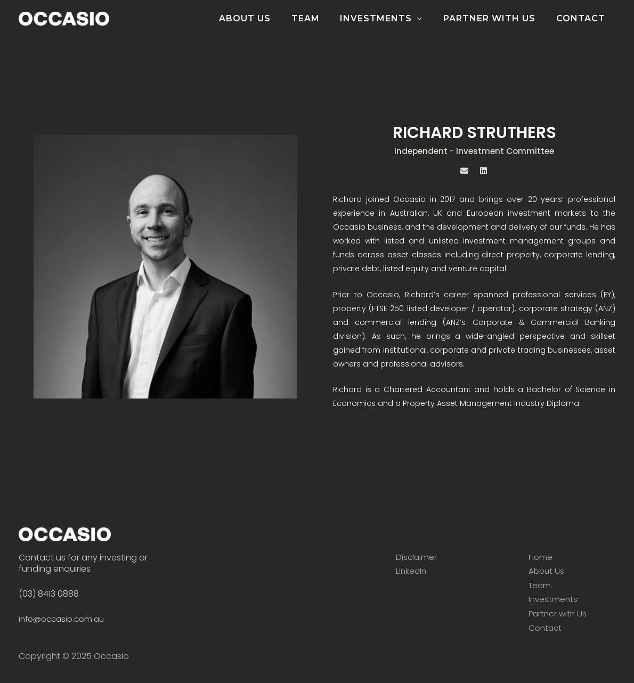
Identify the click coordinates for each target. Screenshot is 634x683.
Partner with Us (559, 613)
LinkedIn (412, 571)
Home (541, 557)
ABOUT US (261, 18)
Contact (546, 628)
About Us (547, 571)
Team (540, 585)
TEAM (318, 18)
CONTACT (582, 18)
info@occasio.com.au (65, 619)
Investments (554, 599)
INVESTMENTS (385, 18)
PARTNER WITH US (495, 18)
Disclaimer (417, 557)
